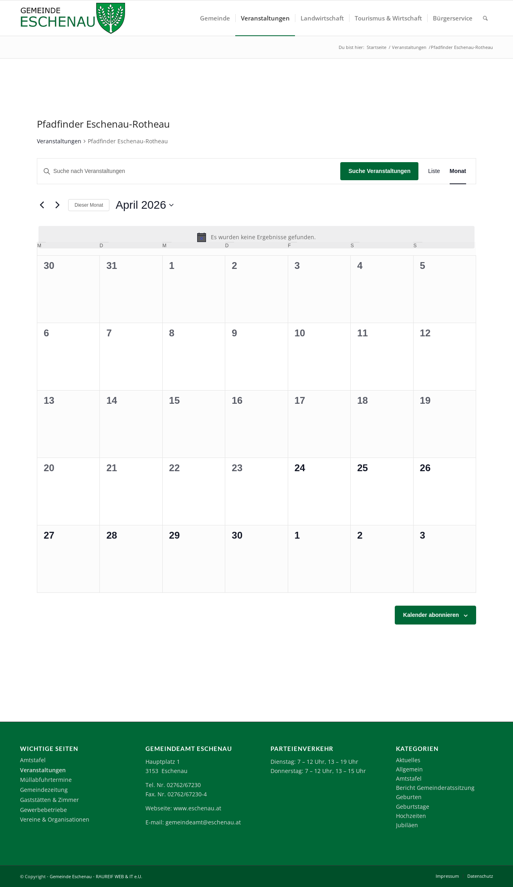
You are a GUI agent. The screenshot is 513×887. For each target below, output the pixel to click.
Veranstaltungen (59, 141)
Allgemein (409, 769)
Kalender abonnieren (431, 615)
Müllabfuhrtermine (46, 779)
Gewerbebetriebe (43, 810)
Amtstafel (33, 760)
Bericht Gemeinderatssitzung (435, 787)
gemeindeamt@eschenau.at (203, 822)
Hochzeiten (411, 816)
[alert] (256, 237)
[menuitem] (215, 18)
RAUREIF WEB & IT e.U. (119, 876)
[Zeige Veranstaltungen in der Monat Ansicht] (458, 171)
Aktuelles (408, 760)
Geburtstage (412, 806)
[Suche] (485, 18)
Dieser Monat (89, 205)
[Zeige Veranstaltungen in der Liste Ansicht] (434, 171)
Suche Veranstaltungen (379, 171)
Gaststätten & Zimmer (49, 800)
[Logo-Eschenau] (72, 18)
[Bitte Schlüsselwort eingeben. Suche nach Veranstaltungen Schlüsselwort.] (188, 171)
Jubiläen (407, 825)
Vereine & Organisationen (54, 819)
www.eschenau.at (197, 808)
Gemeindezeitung (44, 789)
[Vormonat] (41, 205)
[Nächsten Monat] (57, 205)
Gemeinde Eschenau (71, 876)
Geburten (409, 797)
